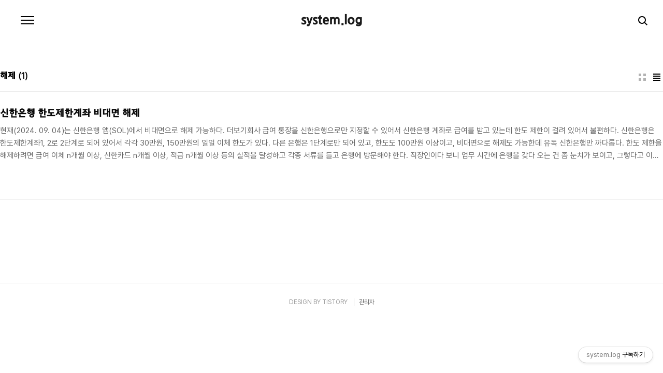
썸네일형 (642, 77)
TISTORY (335, 302)
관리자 (366, 302)
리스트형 (657, 77)
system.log (332, 21)
